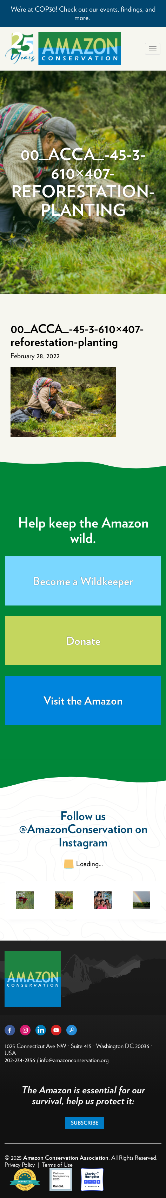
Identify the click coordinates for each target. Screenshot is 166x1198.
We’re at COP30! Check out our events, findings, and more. (83, 13)
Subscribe (85, 1123)
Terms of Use (57, 1164)
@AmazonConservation (76, 828)
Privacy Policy (20, 1164)
